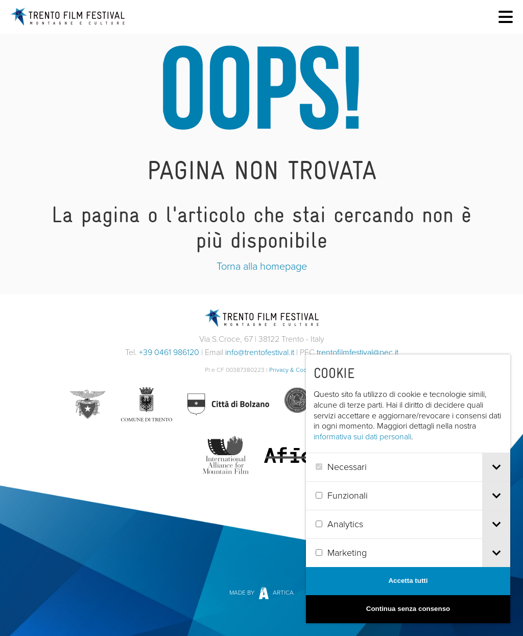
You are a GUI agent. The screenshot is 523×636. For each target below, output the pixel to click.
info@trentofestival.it (259, 352)
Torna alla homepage (262, 266)
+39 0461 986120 (169, 352)
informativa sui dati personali (378, 436)
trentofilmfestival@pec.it (357, 352)
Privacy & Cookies (293, 369)
